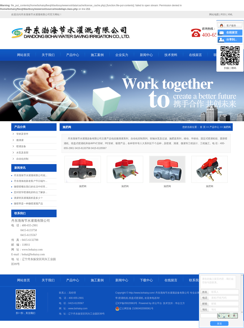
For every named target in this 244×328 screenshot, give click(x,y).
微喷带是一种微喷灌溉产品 (28, 203)
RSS (223, 14)
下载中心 (146, 280)
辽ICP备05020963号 (126, 303)
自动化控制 (22, 158)
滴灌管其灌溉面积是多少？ (28, 198)
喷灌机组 (123, 298)
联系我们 (195, 280)
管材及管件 (22, 133)
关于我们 (48, 55)
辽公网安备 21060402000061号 (134, 308)
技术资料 (170, 55)
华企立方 (180, 303)
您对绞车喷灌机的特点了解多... (30, 192)
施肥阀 (227, 127)
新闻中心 (146, 55)
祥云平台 (157, 303)
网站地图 (214, 14)
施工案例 (97, 55)
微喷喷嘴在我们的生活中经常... (30, 186)
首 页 (202, 127)
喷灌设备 (21, 146)
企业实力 (121, 55)
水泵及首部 (22, 152)
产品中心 (72, 55)
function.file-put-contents (120, 5)
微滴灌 (20, 140)
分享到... (231, 39)
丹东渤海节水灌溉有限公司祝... (30, 175)
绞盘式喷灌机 (136, 298)
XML (230, 14)
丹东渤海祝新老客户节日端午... (30, 181)
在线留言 (195, 55)
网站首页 (23, 55)
